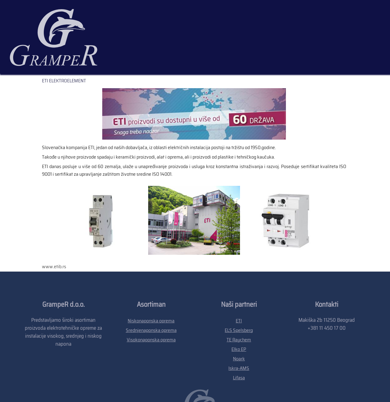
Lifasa (239, 334)
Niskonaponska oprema (151, 277)
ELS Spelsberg (239, 287)
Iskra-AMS (238, 325)
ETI (239, 277)
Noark (239, 315)
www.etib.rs (54, 223)
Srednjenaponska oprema (151, 287)
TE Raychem (239, 296)
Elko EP (238, 306)
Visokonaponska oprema (151, 296)
